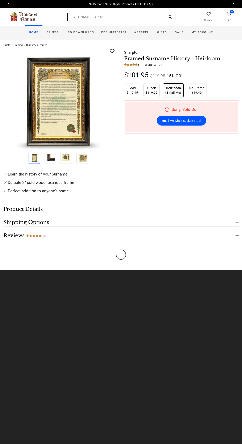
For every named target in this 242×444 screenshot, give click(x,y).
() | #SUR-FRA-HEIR (150, 64)
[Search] (170, 17)
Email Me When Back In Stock (181, 120)
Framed (18, 45)
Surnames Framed (36, 45)
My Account (202, 32)
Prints (52, 32)
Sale (179, 32)
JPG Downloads (80, 32)
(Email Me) (173, 90)
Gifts (162, 32)
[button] (121, 206)
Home (33, 32)
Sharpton (131, 52)
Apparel (141, 32)
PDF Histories (113, 32)
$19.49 (196, 90)
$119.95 (132, 90)
